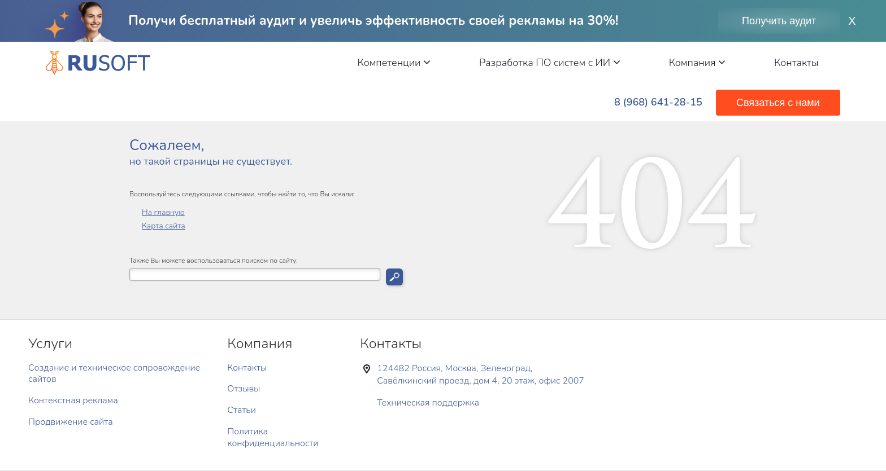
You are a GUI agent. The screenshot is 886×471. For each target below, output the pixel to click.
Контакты (796, 62)
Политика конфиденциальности (272, 437)
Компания (697, 62)
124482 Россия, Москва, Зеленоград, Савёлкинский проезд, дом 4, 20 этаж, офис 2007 (480, 374)
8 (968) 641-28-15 (658, 102)
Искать (394, 276)
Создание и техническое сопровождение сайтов (114, 374)
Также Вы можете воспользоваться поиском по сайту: (213, 261)
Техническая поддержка (428, 403)
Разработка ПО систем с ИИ (549, 62)
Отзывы (243, 388)
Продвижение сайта (70, 422)
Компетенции (394, 62)
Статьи (241, 410)
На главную (163, 212)
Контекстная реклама (73, 400)
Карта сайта (163, 226)
